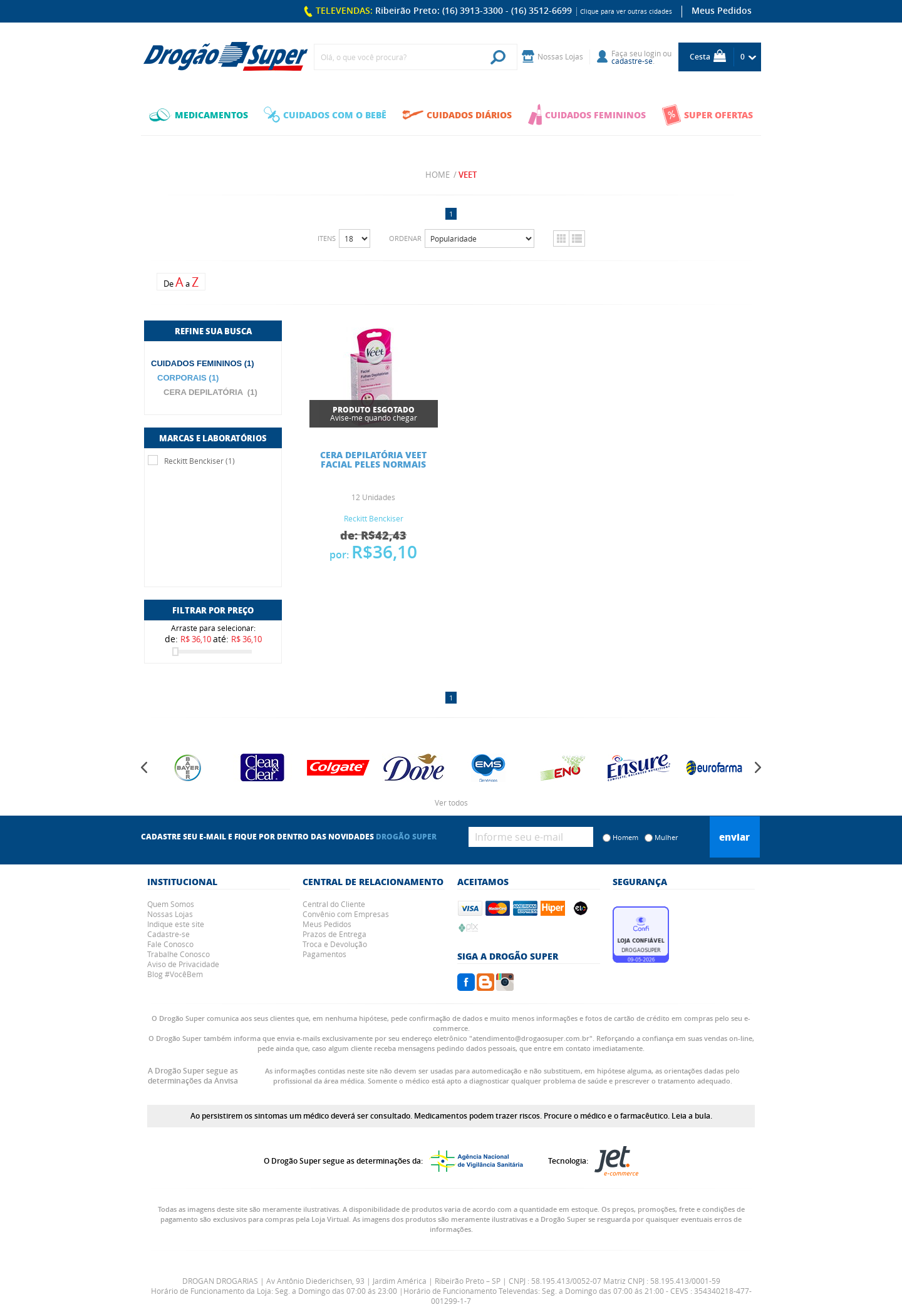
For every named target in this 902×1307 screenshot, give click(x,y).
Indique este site (175, 924)
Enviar (734, 837)
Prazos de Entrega (334, 934)
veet (468, 174)
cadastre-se (632, 61)
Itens (327, 238)
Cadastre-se (168, 934)
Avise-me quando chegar (374, 413)
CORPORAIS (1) (188, 377)
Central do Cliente (334, 904)
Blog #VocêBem (175, 974)
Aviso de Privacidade (183, 964)
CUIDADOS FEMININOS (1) (202, 363)
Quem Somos (170, 904)
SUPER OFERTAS (707, 115)
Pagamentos (324, 954)
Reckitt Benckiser (373, 518)
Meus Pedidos (722, 10)
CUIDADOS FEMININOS (587, 114)
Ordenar (405, 238)
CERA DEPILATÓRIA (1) (210, 392)
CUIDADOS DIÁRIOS (457, 114)
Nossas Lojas (170, 914)
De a (181, 282)
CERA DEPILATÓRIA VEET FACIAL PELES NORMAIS (373, 459)
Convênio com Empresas (346, 914)
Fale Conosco (170, 944)
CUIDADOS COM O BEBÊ (325, 114)
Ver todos (451, 802)
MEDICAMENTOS (198, 114)
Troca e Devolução (335, 944)
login (652, 53)
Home (437, 174)
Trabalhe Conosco (178, 954)
